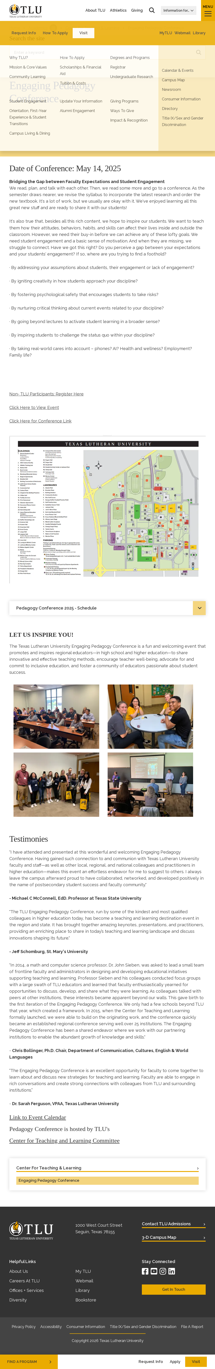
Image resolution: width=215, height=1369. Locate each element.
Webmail (84, 1280)
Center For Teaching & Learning (92, 28)
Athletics (118, 10)
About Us (18, 1271)
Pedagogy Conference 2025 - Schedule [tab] (56, 608)
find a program (29, 1362)
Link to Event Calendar (37, 1117)
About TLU (95, 10)
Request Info (151, 1361)
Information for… (179, 10)
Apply (175, 1361)
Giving (137, 10)
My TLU (83, 1271)
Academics (38, 28)
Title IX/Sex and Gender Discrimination (143, 1327)
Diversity (18, 1299)
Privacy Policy (24, 1327)
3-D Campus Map (159, 1237)
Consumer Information (85, 1327)
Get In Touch (173, 1289)
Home (14, 28)
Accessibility (51, 1327)
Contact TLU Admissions (166, 1223)
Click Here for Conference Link (40, 421)
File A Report (192, 1327)
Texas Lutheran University (121, 1340)
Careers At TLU (24, 1280)
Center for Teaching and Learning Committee (64, 1140)
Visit (196, 1361)
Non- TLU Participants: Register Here (46, 394)
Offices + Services (26, 1290)
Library (82, 1290)
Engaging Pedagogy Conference (49, 1180)
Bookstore (85, 1299)
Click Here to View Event (34, 407)
